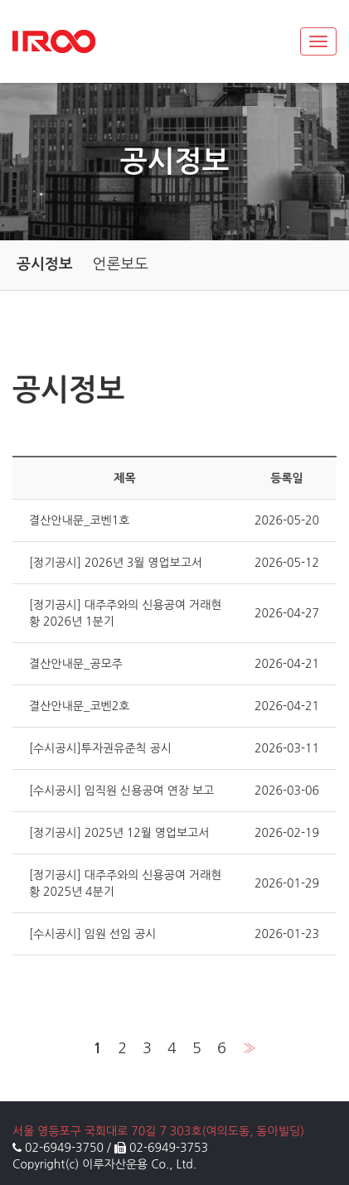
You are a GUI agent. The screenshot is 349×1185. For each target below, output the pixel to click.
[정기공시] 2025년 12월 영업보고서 (119, 833)
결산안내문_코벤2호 (79, 706)
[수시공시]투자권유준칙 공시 (100, 748)
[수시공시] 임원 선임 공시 (93, 934)
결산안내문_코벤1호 (79, 520)
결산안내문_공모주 (76, 664)
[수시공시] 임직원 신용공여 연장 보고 (121, 790)
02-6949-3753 (168, 1148)
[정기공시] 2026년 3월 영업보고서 (115, 562)
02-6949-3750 (64, 1148)
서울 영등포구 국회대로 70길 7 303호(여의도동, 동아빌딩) (158, 1131)
